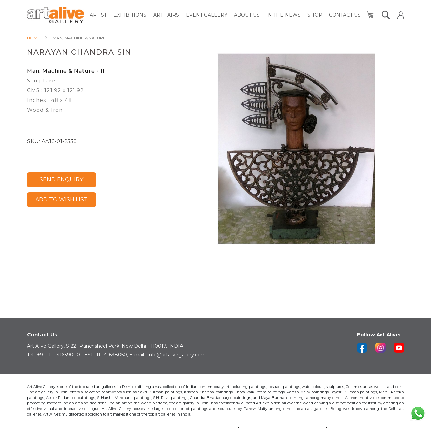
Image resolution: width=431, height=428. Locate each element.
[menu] (225, 15)
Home (33, 37)
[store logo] (55, 15)
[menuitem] (98, 15)
